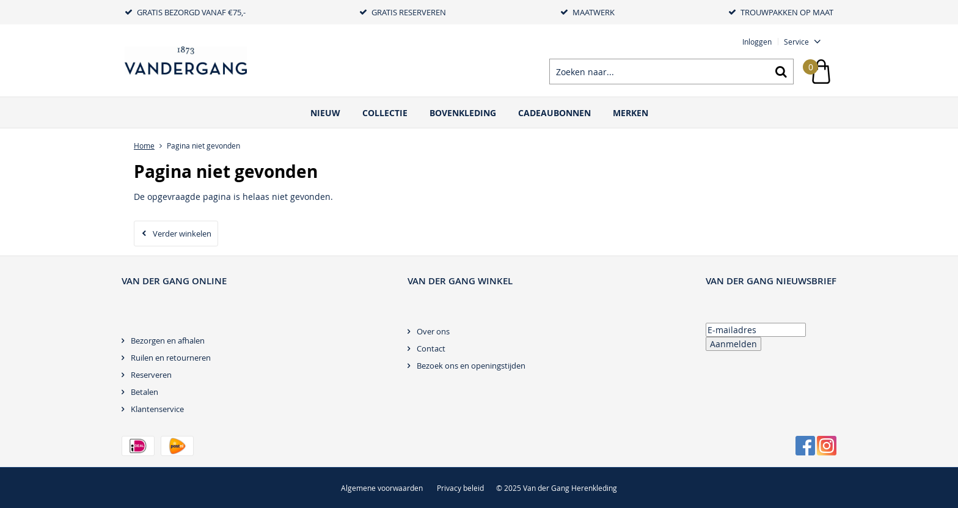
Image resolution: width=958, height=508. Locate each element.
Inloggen (757, 41)
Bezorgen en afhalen (168, 340)
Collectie (385, 113)
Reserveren (151, 374)
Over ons (433, 331)
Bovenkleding (463, 113)
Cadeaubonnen (554, 113)
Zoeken (781, 71)
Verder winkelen (182, 233)
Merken (630, 113)
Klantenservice (157, 408)
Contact (431, 348)
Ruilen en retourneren (171, 357)
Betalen (144, 391)
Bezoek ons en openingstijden (471, 365)
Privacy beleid (460, 488)
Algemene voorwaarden (382, 488)
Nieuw (325, 113)
